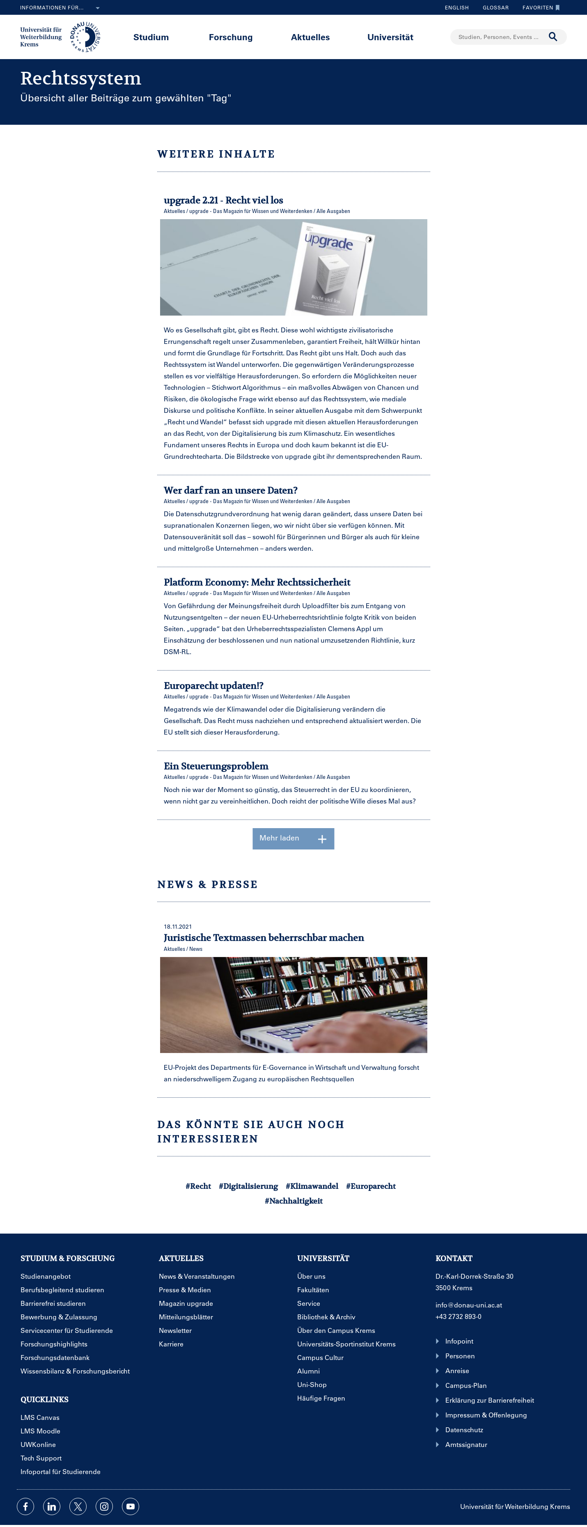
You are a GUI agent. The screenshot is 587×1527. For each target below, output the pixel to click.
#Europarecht (371, 1186)
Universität (390, 36)
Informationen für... (61, 8)
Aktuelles (310, 36)
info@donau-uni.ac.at (469, 1304)
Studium (151, 36)
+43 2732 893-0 (459, 1316)
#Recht (198, 1186)
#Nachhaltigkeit (294, 1201)
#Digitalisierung (248, 1186)
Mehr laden (293, 839)
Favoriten (539, 7)
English (457, 7)
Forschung (231, 36)
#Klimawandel (312, 1186)
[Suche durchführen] (553, 37)
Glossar (493, 7)
